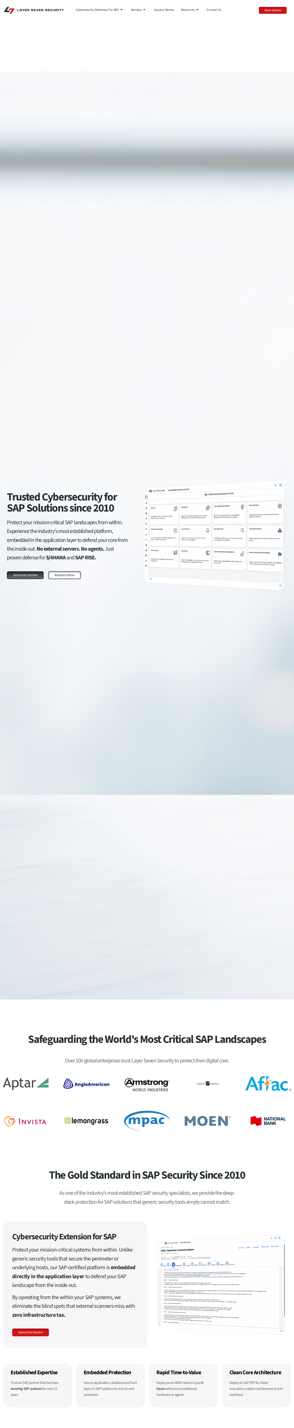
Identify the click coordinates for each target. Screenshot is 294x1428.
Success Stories (164, 10)
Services (138, 9)
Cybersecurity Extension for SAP (99, 9)
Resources (190, 9)
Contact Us (214, 10)
